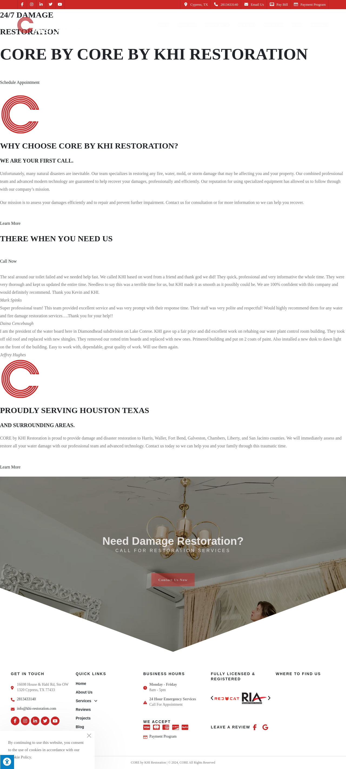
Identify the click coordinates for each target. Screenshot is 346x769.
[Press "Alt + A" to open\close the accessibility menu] (7, 762)
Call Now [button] (8, 261)
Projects (83, 718)
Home (81, 683)
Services (86, 701)
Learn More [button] (10, 223)
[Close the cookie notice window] (89, 736)
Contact (83, 735)
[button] (212, 698)
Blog (80, 727)
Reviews (83, 709)
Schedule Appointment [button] (19, 82)
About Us (84, 692)
